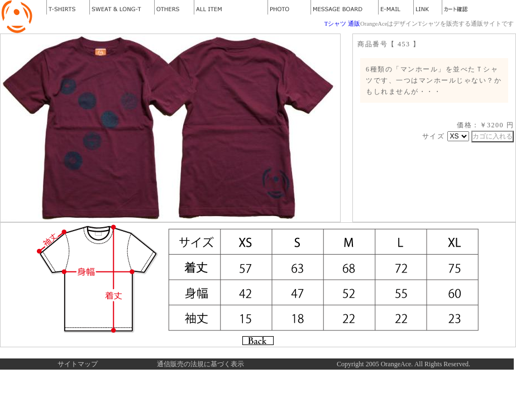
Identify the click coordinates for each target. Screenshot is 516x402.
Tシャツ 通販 (342, 24)
